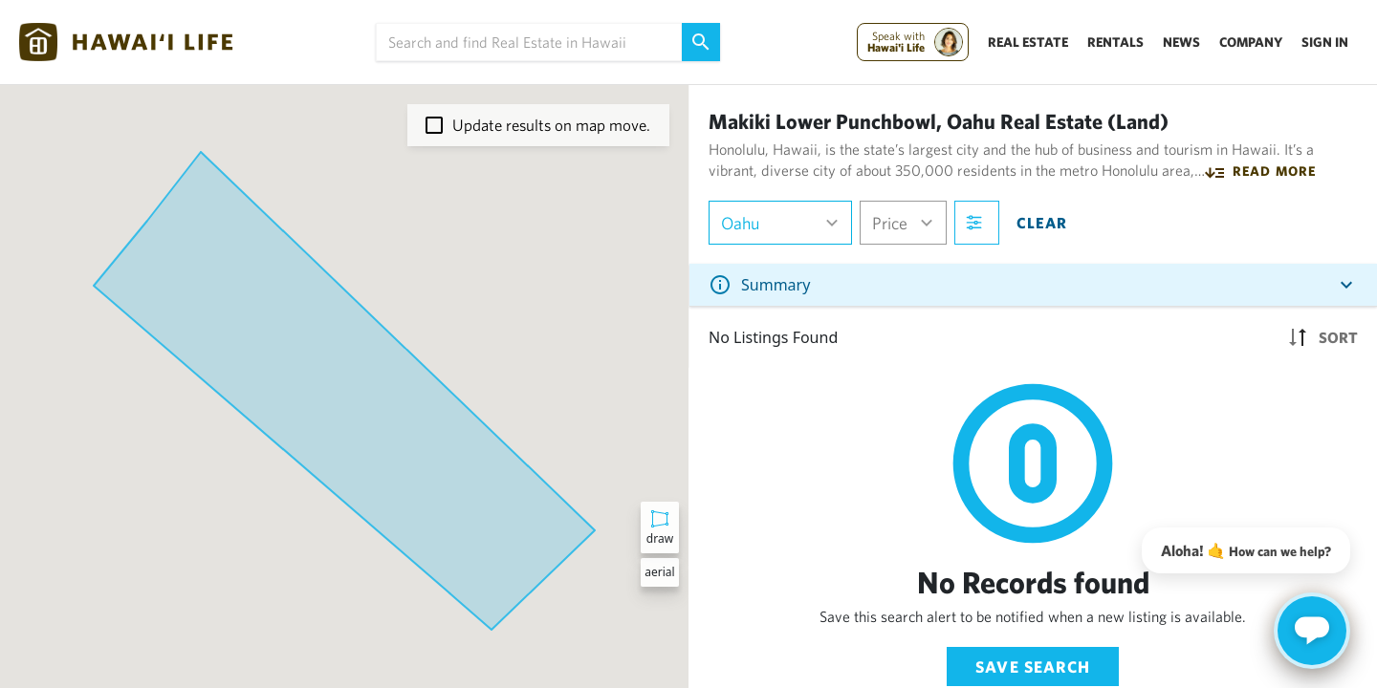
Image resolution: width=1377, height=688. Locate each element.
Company (1250, 42)
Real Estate (1028, 42)
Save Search (1032, 666)
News (1181, 42)
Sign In (1324, 42)
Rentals (1115, 42)
